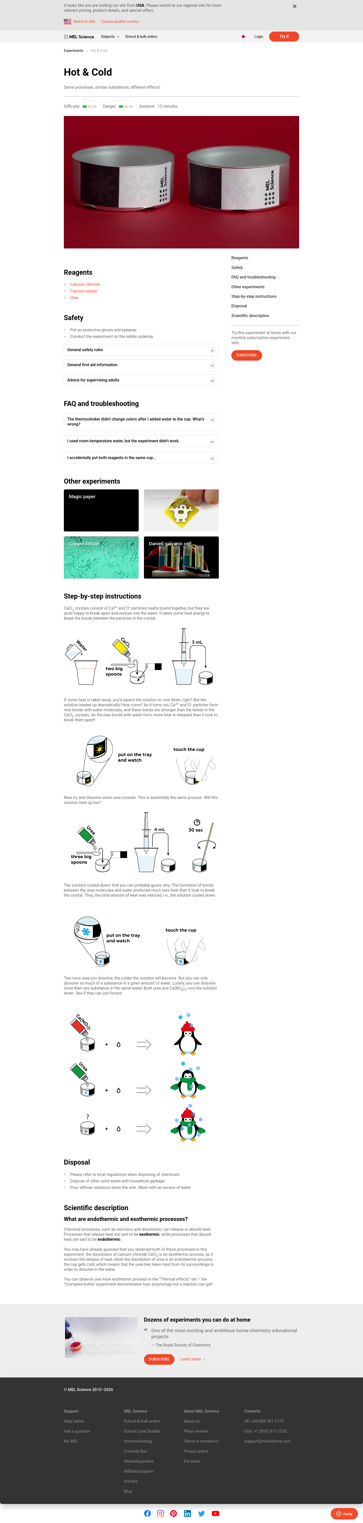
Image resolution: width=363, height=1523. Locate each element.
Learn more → (193, 1359)
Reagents (239, 257)
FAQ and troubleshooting (253, 277)
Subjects (110, 37)
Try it (284, 36)
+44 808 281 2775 (267, 1421)
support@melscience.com (267, 1441)
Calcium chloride (85, 284)
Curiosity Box (135, 1451)
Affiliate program (138, 1471)
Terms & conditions (201, 1441)
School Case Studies (142, 1431)
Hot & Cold (99, 51)
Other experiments (247, 287)
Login (258, 37)
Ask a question (77, 1431)
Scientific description (250, 315)
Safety (237, 267)
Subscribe (246, 355)
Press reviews (196, 1431)
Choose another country (120, 22)
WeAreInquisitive (139, 1461)
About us (192, 1421)
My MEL (71, 1441)
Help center (74, 1421)
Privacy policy (196, 1451)
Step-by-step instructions (253, 296)
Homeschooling (138, 1441)
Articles (130, 1481)
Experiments (73, 51)
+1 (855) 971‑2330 (270, 1431)
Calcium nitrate (83, 291)
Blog (128, 1491)
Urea (74, 297)
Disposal (239, 306)
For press (192, 1461)
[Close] (294, 6)
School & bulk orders (141, 37)
